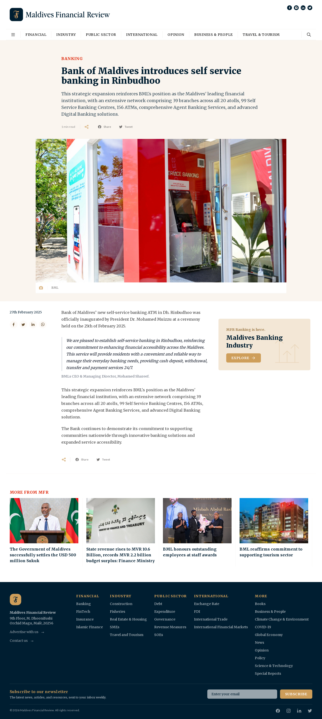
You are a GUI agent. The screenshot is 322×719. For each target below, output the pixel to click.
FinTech (83, 611)
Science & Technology (274, 666)
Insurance (85, 619)
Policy (260, 658)
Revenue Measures (170, 627)
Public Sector (101, 34)
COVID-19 (263, 627)
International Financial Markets (221, 627)
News (259, 642)
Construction (121, 604)
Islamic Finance (89, 627)
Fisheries (117, 611)
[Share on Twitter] (23, 324)
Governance (164, 619)
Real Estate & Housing (128, 619)
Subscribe (296, 694)
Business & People (213, 34)
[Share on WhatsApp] (43, 324)
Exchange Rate (206, 604)
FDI (197, 611)
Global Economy (269, 635)
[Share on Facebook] (13, 324)
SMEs (114, 627)
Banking (72, 58)
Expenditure (164, 611)
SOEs (158, 635)
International (142, 34)
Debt (158, 604)
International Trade (210, 619)
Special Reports (268, 673)
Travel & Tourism (261, 34)
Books (260, 604)
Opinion (176, 34)
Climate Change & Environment (282, 619)
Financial (35, 34)
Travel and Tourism (126, 635)
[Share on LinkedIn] (33, 324)
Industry (66, 34)
